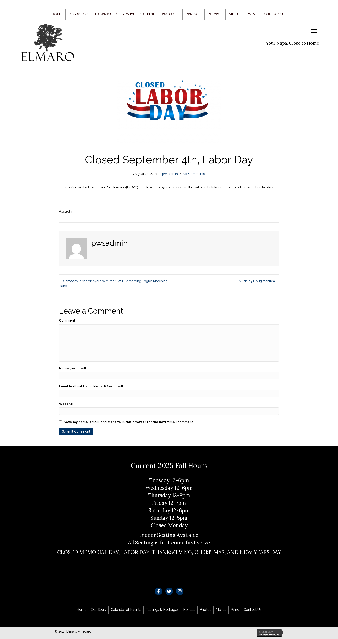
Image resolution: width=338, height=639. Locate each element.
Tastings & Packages (159, 14)
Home (56, 14)
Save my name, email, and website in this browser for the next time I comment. (129, 422)
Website (66, 404)
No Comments (194, 174)
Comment (67, 320)
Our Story (79, 14)
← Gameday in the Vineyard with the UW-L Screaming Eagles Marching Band (113, 283)
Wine (253, 14)
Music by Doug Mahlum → (259, 281)
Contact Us (275, 14)
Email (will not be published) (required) (91, 386)
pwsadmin (170, 174)
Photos (215, 14)
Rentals (193, 14)
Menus (235, 14)
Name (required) (72, 368)
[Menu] (314, 31)
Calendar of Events (114, 14)
